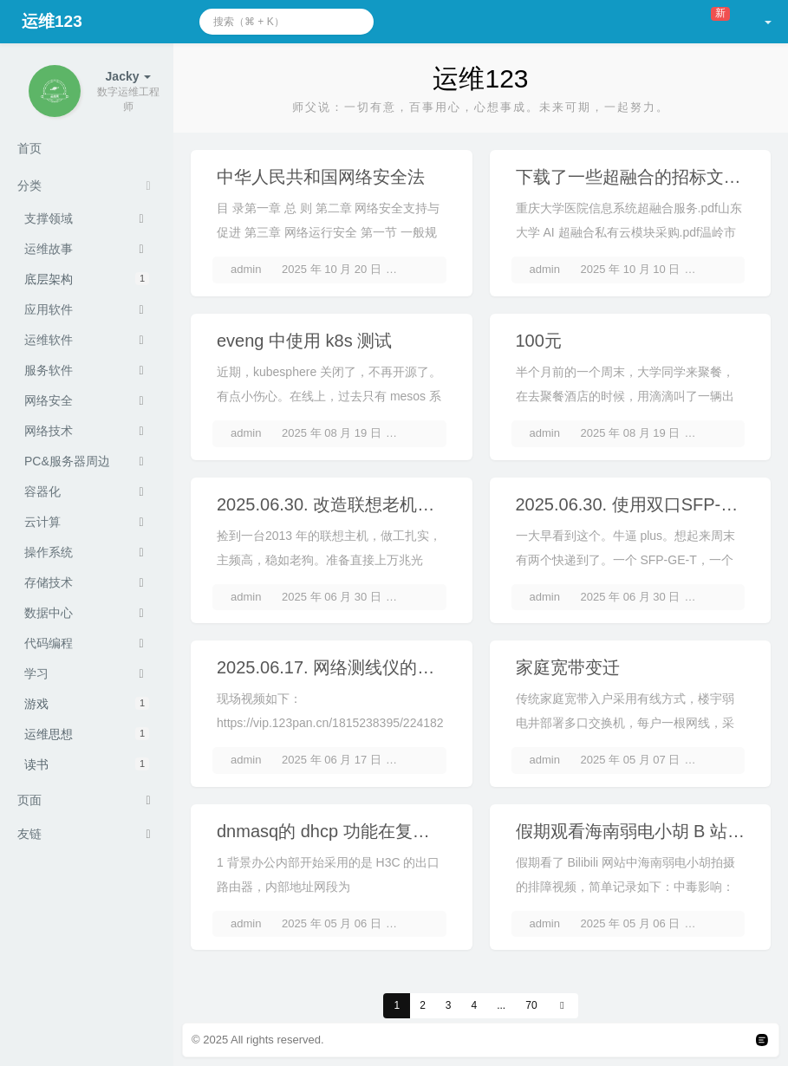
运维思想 (86, 734)
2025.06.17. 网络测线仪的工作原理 (351, 667)
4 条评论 (718, 759)
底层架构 (86, 279)
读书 (86, 764)
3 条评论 (420, 432)
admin (246, 269)
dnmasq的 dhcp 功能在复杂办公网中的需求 (384, 831)
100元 (539, 340)
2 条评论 (420, 596)
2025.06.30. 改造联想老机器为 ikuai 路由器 (383, 504)
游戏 (86, 704)
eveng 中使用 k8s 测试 (304, 340)
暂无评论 (421, 269)
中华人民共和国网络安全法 (321, 176)
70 (531, 1005)
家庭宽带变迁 (568, 667)
